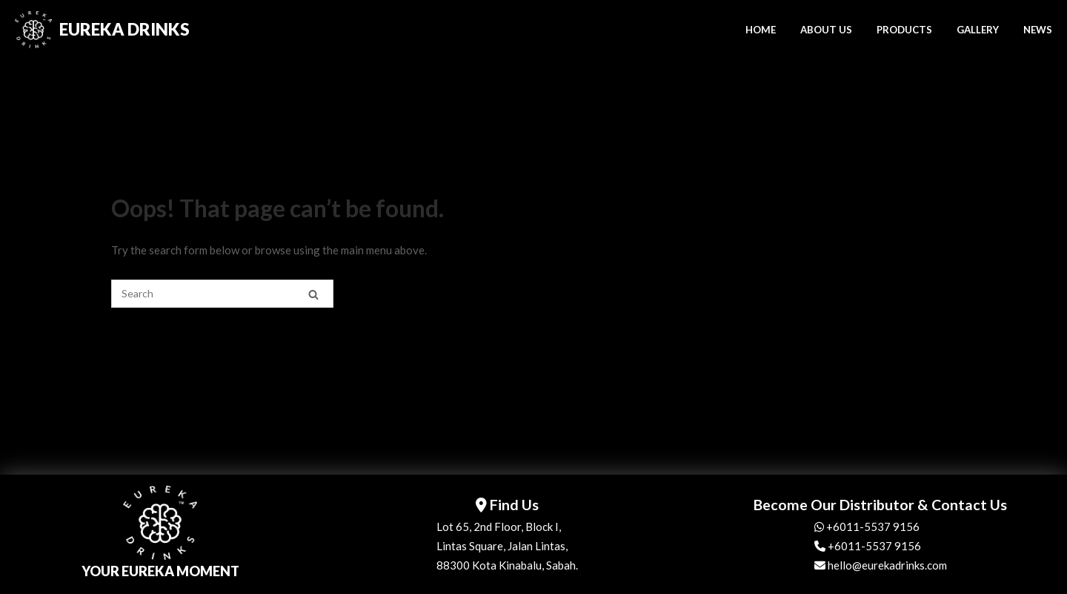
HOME (760, 30)
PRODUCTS (904, 30)
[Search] (313, 294)
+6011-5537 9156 (867, 526)
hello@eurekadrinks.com (880, 565)
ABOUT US (826, 30)
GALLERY (978, 30)
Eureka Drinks (124, 29)
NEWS (1037, 30)
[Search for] (222, 294)
